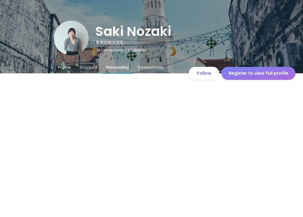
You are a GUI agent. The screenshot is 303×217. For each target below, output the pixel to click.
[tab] (64, 67)
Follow (204, 73)
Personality (117, 67)
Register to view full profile (258, 73)
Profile (64, 67)
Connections (150, 67)
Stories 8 (88, 67)
